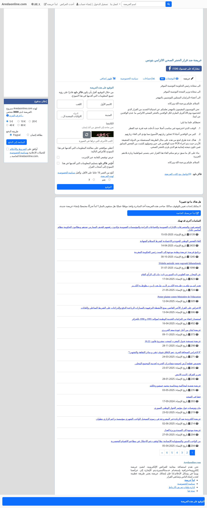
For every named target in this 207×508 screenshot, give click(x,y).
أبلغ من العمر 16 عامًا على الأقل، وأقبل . (86, 174)
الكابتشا (110, 123)
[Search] (144, 4)
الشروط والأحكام (18, 149)
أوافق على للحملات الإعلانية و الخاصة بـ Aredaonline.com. (27, 152)
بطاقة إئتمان (36, 134)
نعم (103, 179)
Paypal (16, 134)
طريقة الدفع (12, 131)
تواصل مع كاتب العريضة (178, 174)
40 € (12, 125)
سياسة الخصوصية (129, 78)
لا (89, 179)
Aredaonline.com (14, 4)
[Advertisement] (129, 33)
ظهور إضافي (107, 78)
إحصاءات (149, 78)
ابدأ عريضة (51, 4)
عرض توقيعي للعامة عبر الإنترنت (98, 157)
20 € (34, 121)
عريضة (188, 78)
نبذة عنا (191, 490)
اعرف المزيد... (14, 115)
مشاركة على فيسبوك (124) (183, 68)
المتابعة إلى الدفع (16, 142)
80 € (23, 125)
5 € (11, 121)
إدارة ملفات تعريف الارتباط (182, 487)
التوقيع (108, 186)
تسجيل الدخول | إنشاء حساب (92, 4)
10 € (23, 121)
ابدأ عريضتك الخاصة (187, 213)
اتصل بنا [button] (114, 4)
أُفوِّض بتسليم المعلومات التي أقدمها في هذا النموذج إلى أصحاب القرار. (87, 165)
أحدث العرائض (67, 4)
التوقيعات (169, 78)
